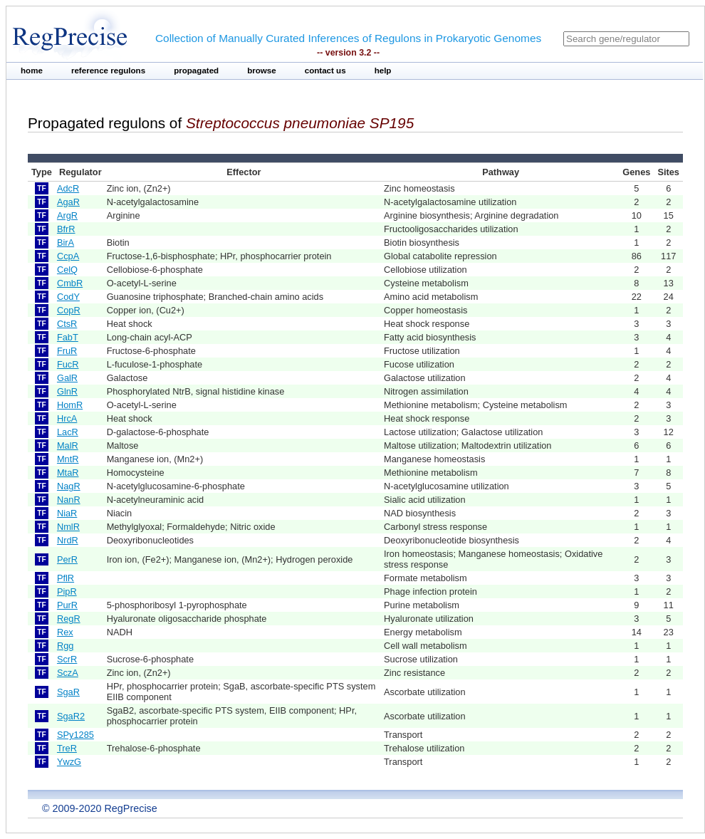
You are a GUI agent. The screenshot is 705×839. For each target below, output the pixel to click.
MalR (67, 445)
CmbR (70, 283)
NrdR (67, 540)
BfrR (66, 229)
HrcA (67, 418)
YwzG (69, 761)
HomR (70, 405)
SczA (67, 672)
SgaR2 (71, 716)
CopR (68, 310)
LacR (67, 432)
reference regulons (108, 70)
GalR (67, 377)
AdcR (68, 188)
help (383, 70)
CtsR (67, 323)
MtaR (68, 472)
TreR (67, 748)
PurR (67, 605)
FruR (67, 350)
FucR (68, 364)
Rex (65, 632)
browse (261, 70)
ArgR (67, 215)
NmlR (68, 526)
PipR (67, 591)
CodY (68, 296)
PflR (65, 578)
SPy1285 (75, 734)
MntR (68, 459)
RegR (68, 618)
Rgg (65, 645)
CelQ (67, 269)
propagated (196, 70)
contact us (325, 70)
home (32, 70)
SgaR (68, 692)
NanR (68, 499)
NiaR (67, 513)
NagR (68, 486)
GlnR (67, 391)
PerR (67, 559)
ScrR (67, 659)
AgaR (68, 202)
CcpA (68, 256)
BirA (65, 242)
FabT (67, 337)
